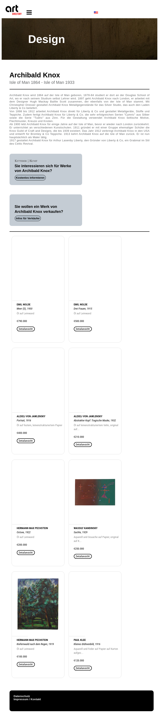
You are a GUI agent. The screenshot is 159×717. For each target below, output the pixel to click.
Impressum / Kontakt (27, 699)
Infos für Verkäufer (28, 218)
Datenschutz (22, 696)
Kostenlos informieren (30, 177)
